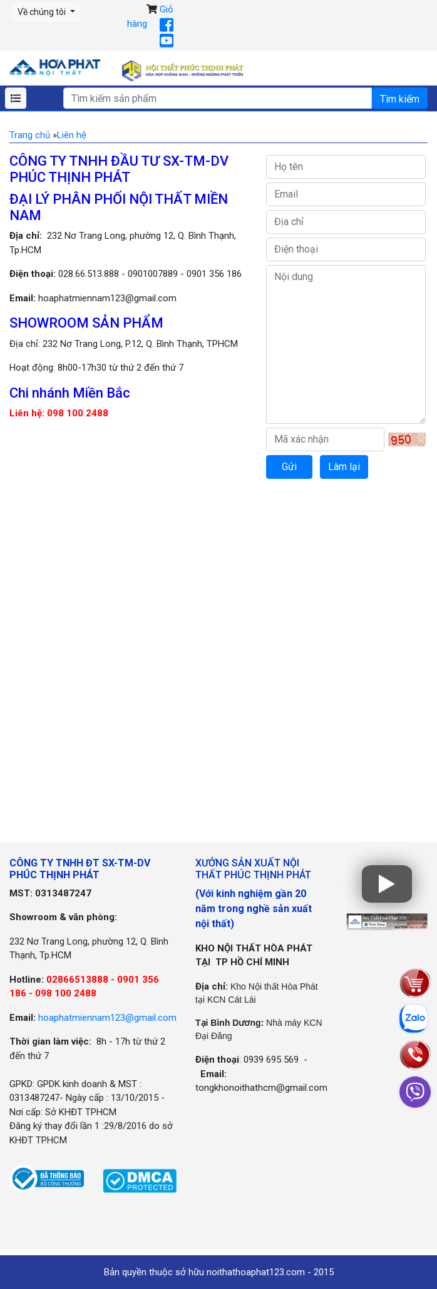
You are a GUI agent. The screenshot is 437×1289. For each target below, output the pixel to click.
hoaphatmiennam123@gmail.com (107, 1017)
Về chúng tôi (43, 12)
